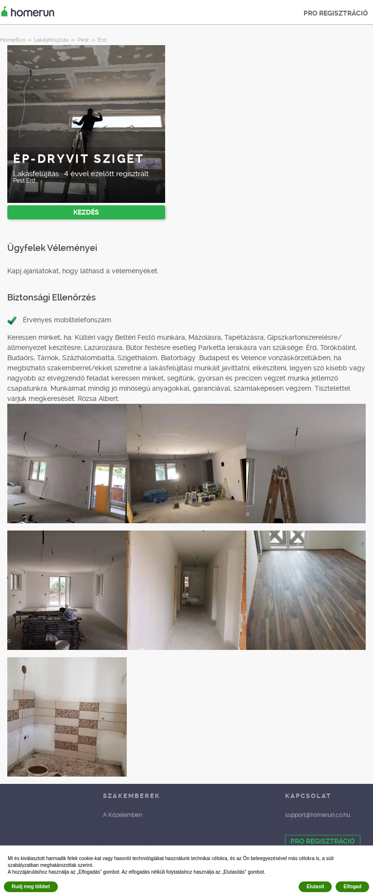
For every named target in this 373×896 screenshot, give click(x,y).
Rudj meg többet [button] (31, 886)
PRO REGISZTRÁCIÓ (336, 13)
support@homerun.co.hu (317, 815)
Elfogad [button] (352, 886)
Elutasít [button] (315, 886)
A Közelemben (122, 815)
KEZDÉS (86, 212)
